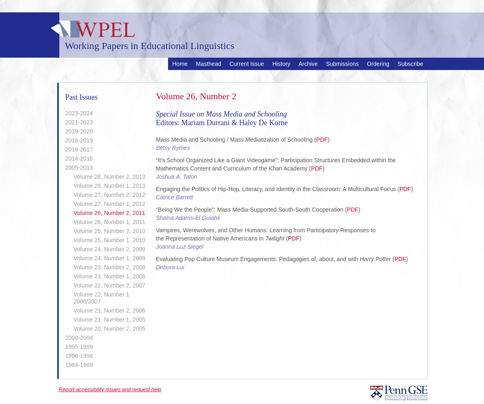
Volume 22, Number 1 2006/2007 (101, 298)
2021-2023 (79, 122)
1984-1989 (79, 365)
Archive (308, 64)
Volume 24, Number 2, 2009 (109, 249)
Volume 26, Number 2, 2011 (109, 213)
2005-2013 (79, 167)
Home (179, 64)
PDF (322, 139)
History (281, 64)
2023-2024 (79, 113)
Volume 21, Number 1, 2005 (109, 319)
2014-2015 (79, 158)
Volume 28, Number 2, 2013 (109, 176)
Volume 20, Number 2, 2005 (109, 328)
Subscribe (410, 64)
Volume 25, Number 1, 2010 (109, 240)
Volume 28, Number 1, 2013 (109, 185)
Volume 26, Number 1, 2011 (109, 222)
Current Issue (246, 64)
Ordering (378, 64)
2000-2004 (79, 337)
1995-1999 (79, 346)
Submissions (342, 64)
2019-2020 (79, 131)
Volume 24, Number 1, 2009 (109, 258)
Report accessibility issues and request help (110, 389)
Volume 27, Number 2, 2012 (109, 194)
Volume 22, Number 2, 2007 (109, 285)
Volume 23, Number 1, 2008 (109, 276)
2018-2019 (79, 140)
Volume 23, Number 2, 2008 (109, 267)
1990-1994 (79, 356)
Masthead (208, 64)
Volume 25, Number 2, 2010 (109, 231)
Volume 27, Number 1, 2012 (109, 204)
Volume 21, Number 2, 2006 (109, 310)
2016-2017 (79, 149)
